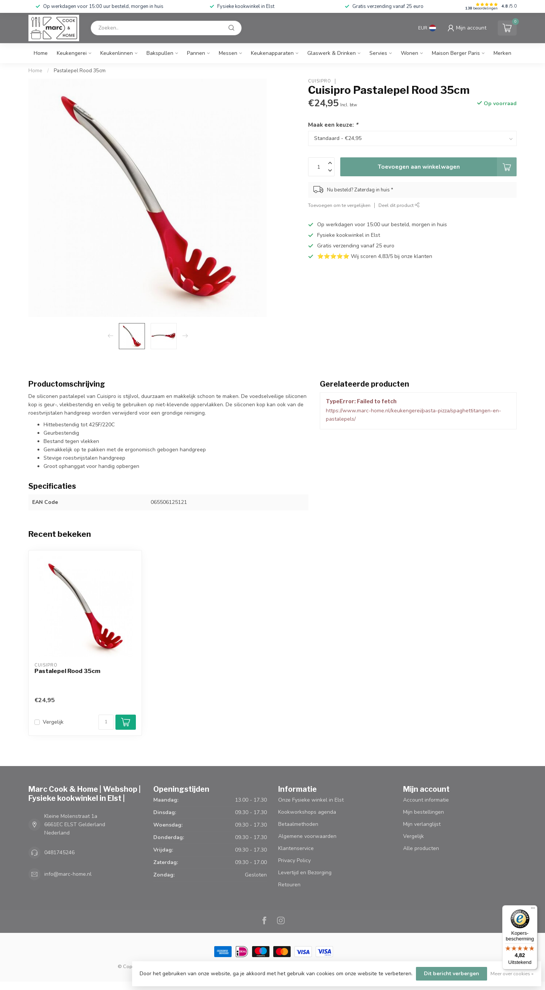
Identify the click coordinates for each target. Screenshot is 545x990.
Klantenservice (296, 848)
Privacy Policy (294, 860)
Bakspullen (159, 53)
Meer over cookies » (512, 973)
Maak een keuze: (333, 125)
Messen (228, 53)
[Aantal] (106, 722)
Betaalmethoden (298, 824)
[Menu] (532, 909)
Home (41, 53)
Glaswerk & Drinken (331, 53)
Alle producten (421, 848)
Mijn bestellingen (423, 812)
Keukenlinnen (116, 53)
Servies (378, 53)
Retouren (289, 884)
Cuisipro (319, 81)
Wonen (409, 53)
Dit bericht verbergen (451, 973)
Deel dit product (399, 205)
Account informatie (426, 800)
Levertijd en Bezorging (305, 872)
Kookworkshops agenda (307, 812)
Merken (502, 53)
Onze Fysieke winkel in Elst (311, 800)
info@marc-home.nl (68, 874)
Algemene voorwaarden (307, 836)
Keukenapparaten (272, 53)
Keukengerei (72, 53)
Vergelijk (53, 722)
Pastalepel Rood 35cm (80, 70)
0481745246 (59, 852)
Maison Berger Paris (456, 53)
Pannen (196, 53)
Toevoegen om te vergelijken (339, 205)
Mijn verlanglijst (422, 824)
